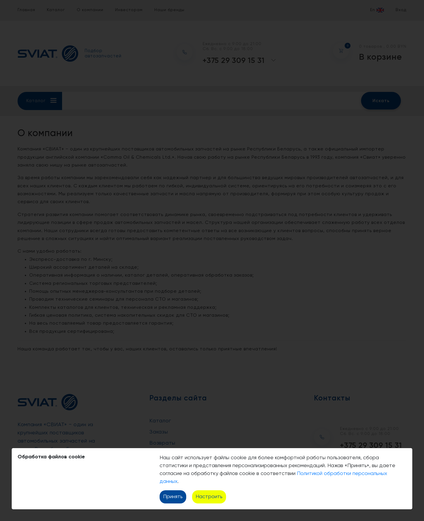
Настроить (209, 496)
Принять (173, 496)
